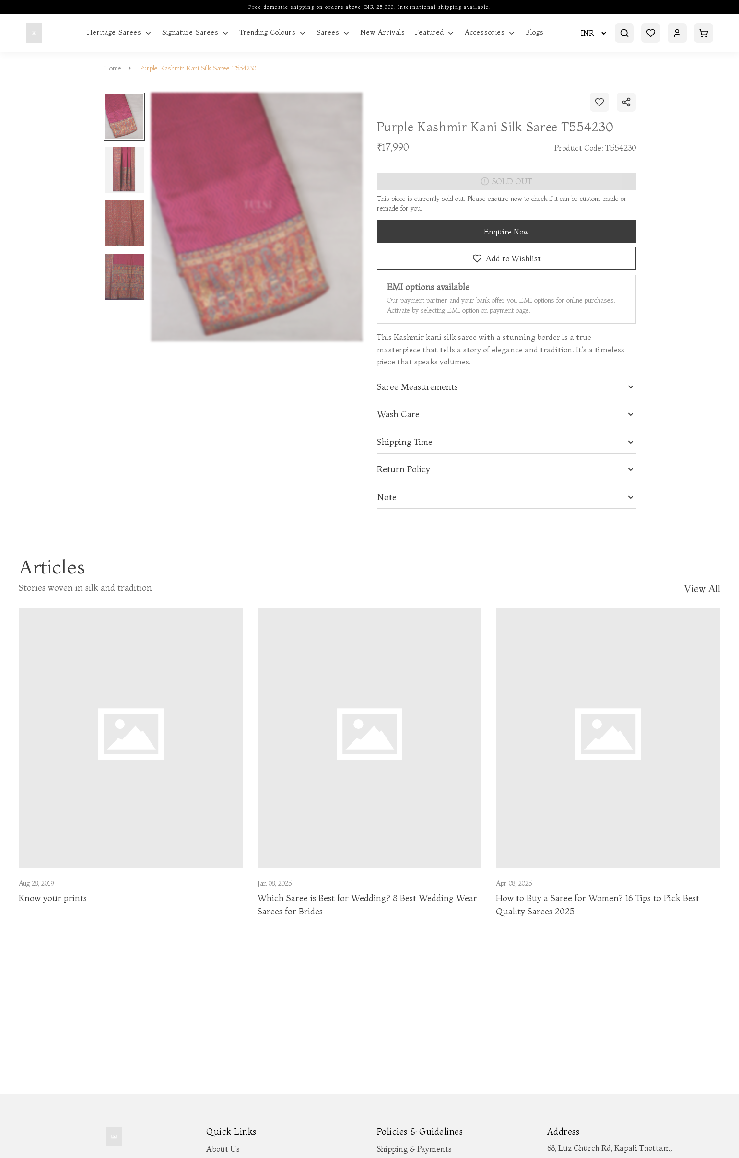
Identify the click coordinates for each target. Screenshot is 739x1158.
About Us (223, 1149)
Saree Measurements (417, 387)
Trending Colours (273, 32)
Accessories (490, 32)
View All (702, 589)
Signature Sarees (196, 32)
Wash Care (398, 414)
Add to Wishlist (506, 258)
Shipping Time (405, 442)
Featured (435, 32)
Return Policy (403, 469)
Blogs (535, 32)
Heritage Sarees (119, 32)
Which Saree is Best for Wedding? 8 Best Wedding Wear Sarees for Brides (367, 904)
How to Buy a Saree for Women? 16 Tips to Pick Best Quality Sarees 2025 (597, 904)
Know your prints (53, 897)
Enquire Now (506, 231)
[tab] (506, 387)
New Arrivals (382, 32)
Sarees (334, 32)
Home (112, 68)
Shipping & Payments (414, 1149)
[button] (506, 387)
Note (387, 497)
